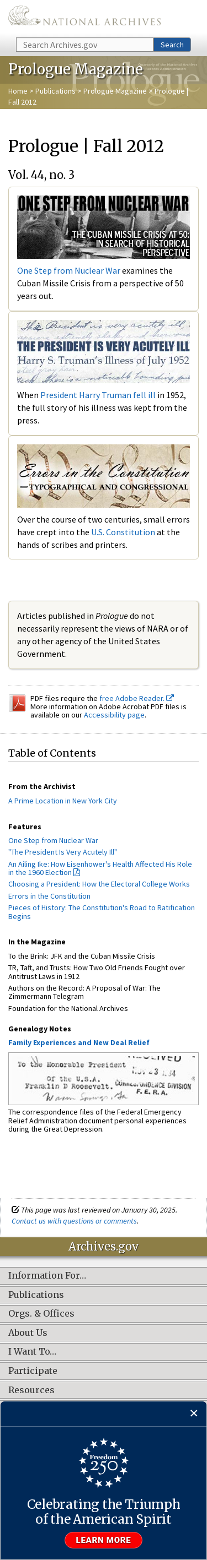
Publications (55, 91)
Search (172, 45)
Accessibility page (114, 715)
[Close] (194, 1414)
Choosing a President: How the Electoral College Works (99, 884)
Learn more (103, 1540)
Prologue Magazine (115, 91)
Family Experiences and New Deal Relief (79, 1042)
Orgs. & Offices (41, 1314)
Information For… (47, 1276)
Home (18, 91)
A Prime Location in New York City (62, 801)
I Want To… (32, 1352)
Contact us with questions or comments (74, 1221)
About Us (27, 1333)
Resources (31, 1390)
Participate (32, 1371)
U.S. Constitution (123, 531)
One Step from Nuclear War (68, 270)
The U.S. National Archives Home (84, 18)
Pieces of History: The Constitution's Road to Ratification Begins (101, 912)
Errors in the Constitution (49, 896)
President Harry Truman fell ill (98, 394)
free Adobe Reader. (136, 698)
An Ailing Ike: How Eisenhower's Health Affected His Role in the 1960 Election (100, 868)
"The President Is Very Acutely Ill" (62, 852)
